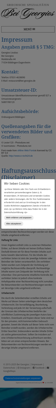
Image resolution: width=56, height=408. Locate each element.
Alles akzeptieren (13, 224)
